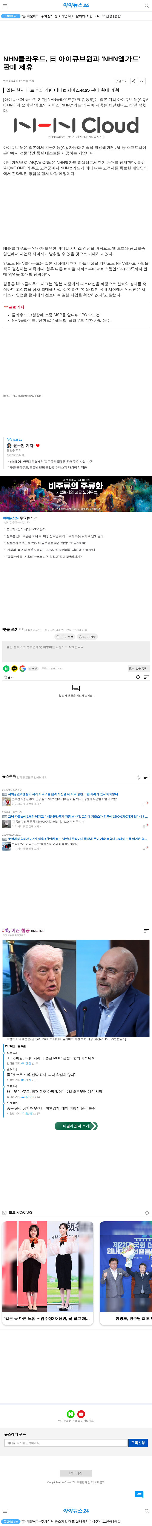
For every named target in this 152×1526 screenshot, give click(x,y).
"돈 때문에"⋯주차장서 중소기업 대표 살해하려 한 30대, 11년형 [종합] (71, 16)
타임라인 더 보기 (76, 1126)
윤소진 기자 (23, 446)
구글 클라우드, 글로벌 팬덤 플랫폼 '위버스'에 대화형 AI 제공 (48, 467)
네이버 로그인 (6, 668)
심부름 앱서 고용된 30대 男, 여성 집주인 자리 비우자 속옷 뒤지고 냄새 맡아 (54, 536)
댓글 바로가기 (139, 1494)
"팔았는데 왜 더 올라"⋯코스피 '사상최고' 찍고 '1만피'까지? (44, 556)
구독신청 (138, 1443)
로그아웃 (33, 668)
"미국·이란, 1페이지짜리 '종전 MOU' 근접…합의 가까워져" (51, 1058)
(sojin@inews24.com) (30, 395)
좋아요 (37, 445)
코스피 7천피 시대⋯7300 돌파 (26, 529)
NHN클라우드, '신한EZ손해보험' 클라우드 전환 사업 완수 (61, 320)
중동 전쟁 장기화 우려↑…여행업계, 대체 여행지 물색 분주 (51, 1108)
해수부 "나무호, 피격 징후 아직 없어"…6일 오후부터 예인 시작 (54, 1091)
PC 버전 (76, 1473)
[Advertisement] (76, 37)
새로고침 (35, 518)
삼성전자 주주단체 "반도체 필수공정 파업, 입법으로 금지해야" (46, 543)
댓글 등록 (141, 668)
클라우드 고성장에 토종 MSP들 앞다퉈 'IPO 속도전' (56, 315)
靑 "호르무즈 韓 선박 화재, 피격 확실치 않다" (41, 1075)
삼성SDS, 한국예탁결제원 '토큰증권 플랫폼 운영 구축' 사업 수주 (51, 461)
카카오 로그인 (14, 668)
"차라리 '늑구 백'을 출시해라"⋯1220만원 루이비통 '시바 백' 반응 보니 (50, 549)
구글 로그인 (22, 668)
